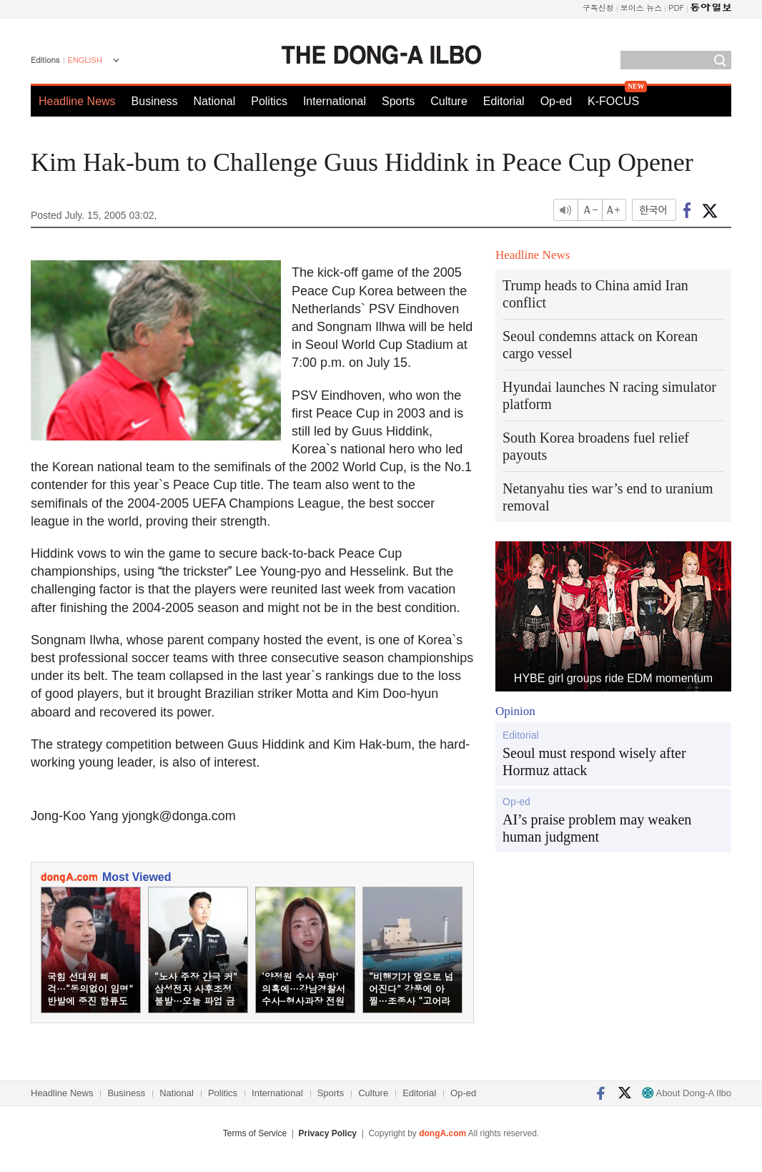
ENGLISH (85, 60)
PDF (676, 7)
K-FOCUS (613, 101)
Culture (448, 101)
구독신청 (598, 7)
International (334, 101)
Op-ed (556, 101)
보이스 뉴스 (641, 7)
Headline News (77, 101)
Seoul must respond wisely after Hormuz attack (594, 761)
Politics (269, 101)
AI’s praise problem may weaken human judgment (597, 828)
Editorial (504, 101)
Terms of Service (255, 1133)
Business (155, 101)
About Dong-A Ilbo (686, 1093)
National (215, 101)
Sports (398, 101)
